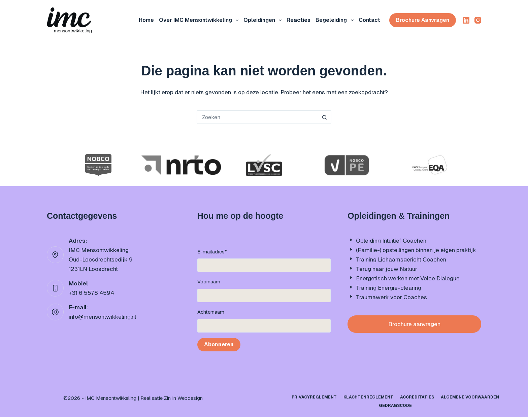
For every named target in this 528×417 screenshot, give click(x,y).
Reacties (298, 20)
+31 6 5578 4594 (91, 293)
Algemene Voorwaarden (470, 397)
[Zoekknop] (324, 117)
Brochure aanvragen (422, 20)
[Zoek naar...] (257, 117)
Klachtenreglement (368, 397)
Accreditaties (417, 397)
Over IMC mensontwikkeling (200, 20)
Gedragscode (395, 405)
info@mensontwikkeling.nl (102, 316)
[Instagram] (477, 20)
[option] (98, 165)
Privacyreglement (314, 397)
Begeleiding (336, 20)
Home (146, 20)
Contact (369, 20)
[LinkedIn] (466, 20)
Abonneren (219, 344)
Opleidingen (263, 20)
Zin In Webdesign (183, 398)
